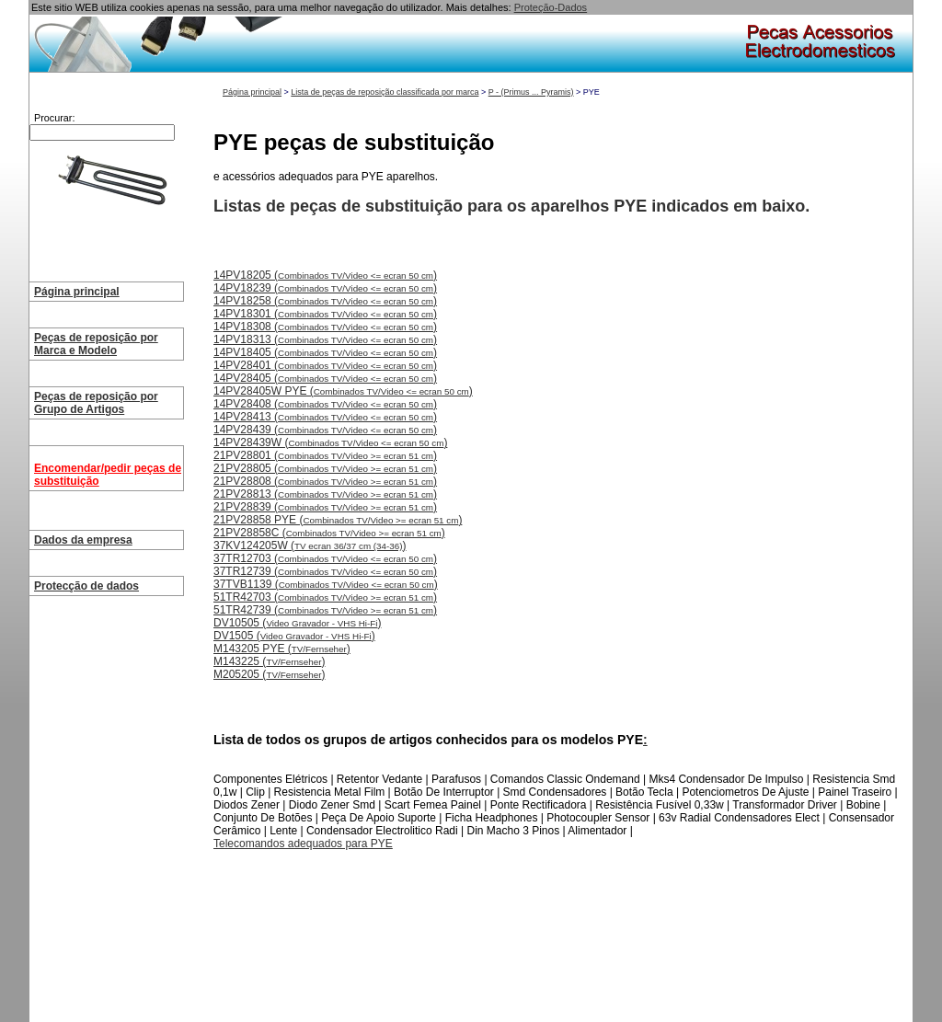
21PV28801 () (325, 455)
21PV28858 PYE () (337, 519)
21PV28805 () (325, 468)
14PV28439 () (325, 429)
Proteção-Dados (551, 7)
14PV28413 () (325, 416)
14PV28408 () (325, 403)
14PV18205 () (325, 275)
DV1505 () (294, 635)
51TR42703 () (325, 597)
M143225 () (269, 661)
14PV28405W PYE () (343, 391)
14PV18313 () (325, 339)
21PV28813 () (325, 494)
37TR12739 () (325, 571)
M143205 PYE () (281, 648)
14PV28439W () (330, 442)
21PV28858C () (329, 532)
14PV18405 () (325, 352)
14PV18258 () (325, 300)
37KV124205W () (310, 545)
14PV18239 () (325, 287)
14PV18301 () (325, 313)
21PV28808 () (325, 481)
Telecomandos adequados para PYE (303, 843)
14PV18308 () (325, 326)
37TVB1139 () (325, 584)
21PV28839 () (325, 506)
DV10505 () (297, 622)
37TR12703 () (325, 558)
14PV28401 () (325, 365)
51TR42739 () (325, 609)
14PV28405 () (325, 378)
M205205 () (269, 674)
